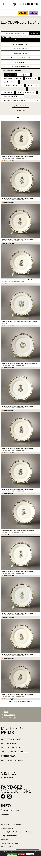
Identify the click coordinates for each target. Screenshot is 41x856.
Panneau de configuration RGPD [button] (10, 843)
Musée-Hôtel (20, 67)
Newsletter (5, 814)
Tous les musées (20, 40)
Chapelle (20, 62)
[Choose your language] (7, 847)
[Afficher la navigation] (4, 4)
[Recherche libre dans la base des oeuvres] (15, 33)
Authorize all (12, 854)
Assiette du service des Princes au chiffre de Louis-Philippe (19, 321)
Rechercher (34, 33)
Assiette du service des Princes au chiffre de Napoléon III (18, 156)
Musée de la (20, 53)
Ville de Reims (5, 825)
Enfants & (7, 778)
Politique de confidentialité (9, 836)
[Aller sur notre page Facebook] (3, 796)
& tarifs (10, 810)
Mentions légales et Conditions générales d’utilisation (16, 832)
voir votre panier (20, 110)
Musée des (23, 13)
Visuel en (12, 71)
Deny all (21, 854)
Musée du (20, 58)
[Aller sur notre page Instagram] (9, 796)
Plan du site (4, 840)
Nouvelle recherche (20, 106)
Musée (33, 13)
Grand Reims (17, 825)
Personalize (30, 854)
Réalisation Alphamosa (7, 828)
